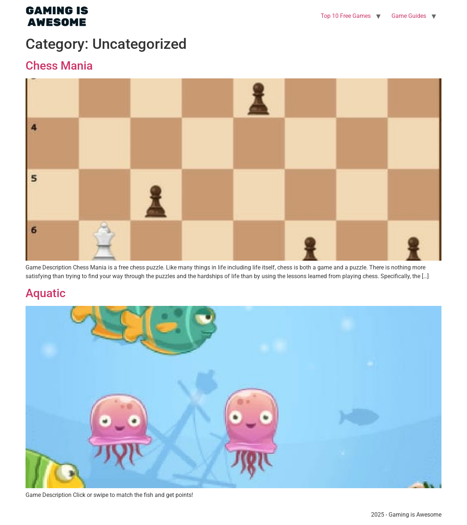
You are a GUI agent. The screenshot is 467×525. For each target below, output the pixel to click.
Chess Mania (59, 66)
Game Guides (408, 15)
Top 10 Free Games (346, 15)
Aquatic (46, 293)
